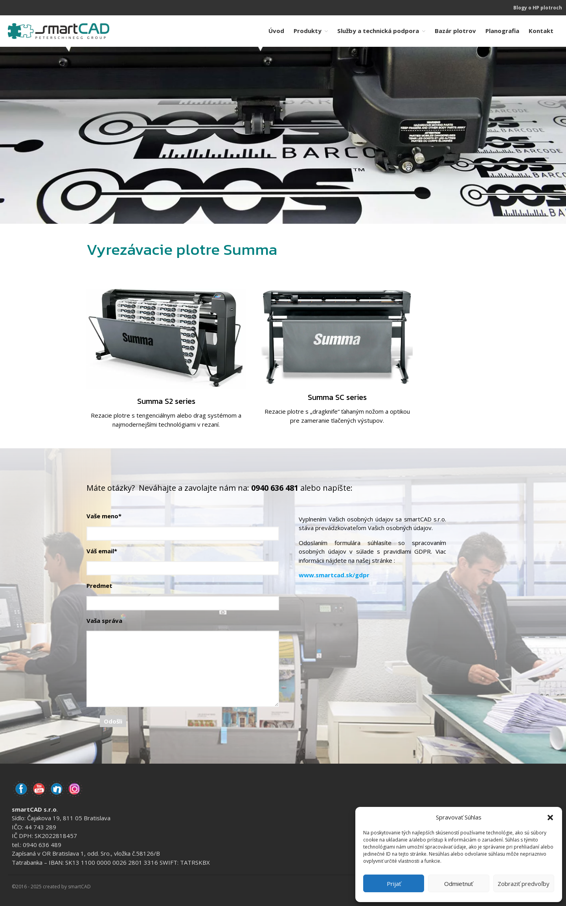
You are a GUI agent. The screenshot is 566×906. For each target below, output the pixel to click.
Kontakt (541, 31)
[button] (550, 817)
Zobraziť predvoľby (523, 884)
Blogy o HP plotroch (537, 7)
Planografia (502, 31)
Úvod (276, 31)
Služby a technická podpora (378, 31)
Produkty (308, 31)
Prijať (394, 884)
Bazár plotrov (455, 31)
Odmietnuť (458, 884)
